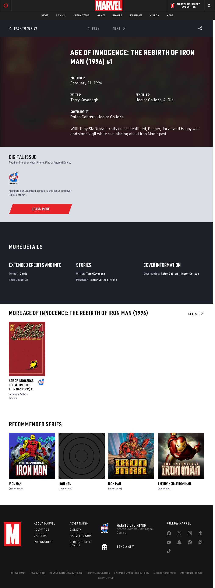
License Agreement (165, 572)
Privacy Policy (37, 572)
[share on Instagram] (190, 534)
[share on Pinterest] (190, 543)
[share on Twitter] (179, 534)
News (45, 15)
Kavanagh (14, 394)
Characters (81, 15)
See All (196, 314)
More (170, 15)
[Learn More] (40, 209)
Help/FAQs (41, 529)
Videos (154, 15)
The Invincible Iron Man (174, 484)
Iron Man (15, 484)
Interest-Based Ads (191, 572)
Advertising (79, 523)
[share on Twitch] (200, 543)
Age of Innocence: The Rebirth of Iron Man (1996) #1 (21, 385)
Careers (40, 535)
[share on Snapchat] (179, 543)
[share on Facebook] (169, 534)
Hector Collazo (148, 99)
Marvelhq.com (80, 535)
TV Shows (136, 15)
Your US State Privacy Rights (66, 572)
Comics (61, 15)
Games (101, 15)
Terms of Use (18, 572)
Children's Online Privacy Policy (131, 572)
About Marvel (44, 523)
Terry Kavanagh (84, 99)
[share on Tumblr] (200, 534)
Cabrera (13, 397)
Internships (43, 542)
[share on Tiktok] (169, 552)
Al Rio (168, 99)
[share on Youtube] (169, 543)
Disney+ (76, 529)
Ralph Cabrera (83, 116)
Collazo (24, 394)
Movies (117, 15)
